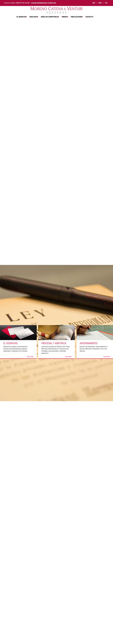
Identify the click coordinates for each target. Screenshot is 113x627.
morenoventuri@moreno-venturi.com (43, 3)
